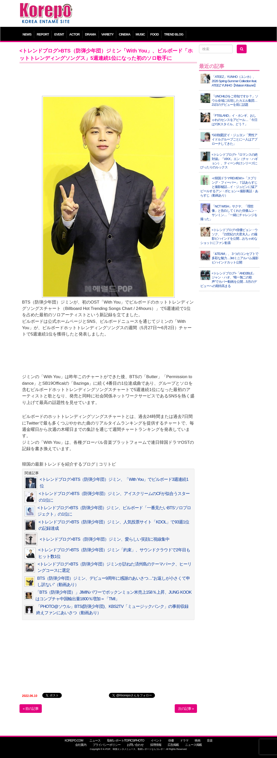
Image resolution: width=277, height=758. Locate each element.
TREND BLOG (173, 34)
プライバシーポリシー (107, 745)
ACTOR (74, 34)
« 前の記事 (30, 709)
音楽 (209, 740)
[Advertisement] (169, 14)
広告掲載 (173, 745)
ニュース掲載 (193, 745)
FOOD (154, 34)
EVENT (59, 34)
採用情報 (155, 745)
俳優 (171, 740)
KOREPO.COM (74, 740)
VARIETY (107, 34)
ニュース (95, 740)
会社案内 (80, 745)
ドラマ (184, 740)
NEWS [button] (27, 34)
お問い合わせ (135, 745)
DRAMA (90, 34)
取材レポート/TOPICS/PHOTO (125, 740)
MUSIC (140, 34)
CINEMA (124, 34)
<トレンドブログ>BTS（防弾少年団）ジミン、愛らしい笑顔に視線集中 (104, 539)
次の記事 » (186, 709)
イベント (156, 740)
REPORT (43, 34)
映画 (197, 740)
